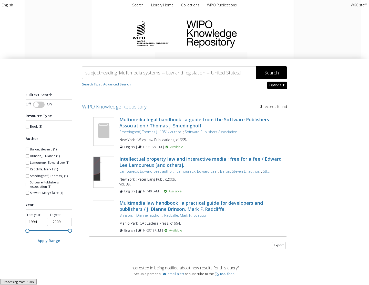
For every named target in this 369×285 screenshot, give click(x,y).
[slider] (27, 231)
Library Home (163, 5)
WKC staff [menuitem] (358, 5)
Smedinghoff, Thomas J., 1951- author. (150, 131)
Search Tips (91, 84)
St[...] (267, 171)
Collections (190, 5)
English (7, 5)
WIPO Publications (222, 5)
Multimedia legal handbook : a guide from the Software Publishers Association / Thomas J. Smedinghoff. (194, 122)
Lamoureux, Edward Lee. (197, 171)
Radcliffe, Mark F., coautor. (185, 215)
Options (277, 85)
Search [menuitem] (138, 5)
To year (55, 215)
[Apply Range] (49, 240)
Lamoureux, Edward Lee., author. (146, 171)
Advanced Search (117, 84)
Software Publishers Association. (211, 131)
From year (33, 215)
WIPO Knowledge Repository (232, 33)
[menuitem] (7, 5)
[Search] (169, 72)
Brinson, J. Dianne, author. (140, 215)
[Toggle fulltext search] (39, 105)
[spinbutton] (37, 222)
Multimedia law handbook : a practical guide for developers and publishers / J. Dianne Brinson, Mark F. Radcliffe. (191, 206)
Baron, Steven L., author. (240, 171)
